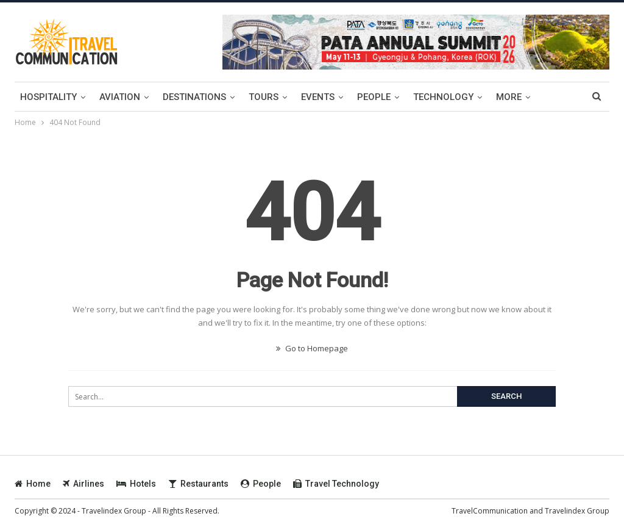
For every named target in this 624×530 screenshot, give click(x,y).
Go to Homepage (312, 348)
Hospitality (48, 96)
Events (318, 96)
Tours (263, 96)
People (374, 96)
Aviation (119, 96)
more (509, 96)
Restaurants (198, 484)
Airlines (83, 484)
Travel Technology (336, 484)
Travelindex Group (577, 511)
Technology (443, 96)
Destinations (194, 96)
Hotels (136, 484)
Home (33, 484)
